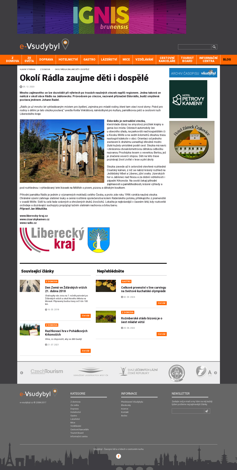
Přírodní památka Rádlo (33, 194)
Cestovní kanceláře (167, 59)
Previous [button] (21, 373)
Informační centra (208, 59)
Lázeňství (109, 59)
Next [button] (215, 373)
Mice (126, 59)
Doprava (46, 59)
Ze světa (29, 59)
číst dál (85, 315)
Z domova (12, 59)
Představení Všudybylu (132, 402)
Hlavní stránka (27, 69)
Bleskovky (126, 405)
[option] (47, 372)
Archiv (124, 415)
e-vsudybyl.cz (26, 402)
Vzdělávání (144, 59)
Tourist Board (187, 59)
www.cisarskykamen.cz (34, 219)
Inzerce (124, 408)
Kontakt (125, 412)
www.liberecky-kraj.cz (34, 215)
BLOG (227, 59)
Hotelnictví (68, 59)
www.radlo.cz (28, 223)
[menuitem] (12, 60)
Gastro (89, 59)
